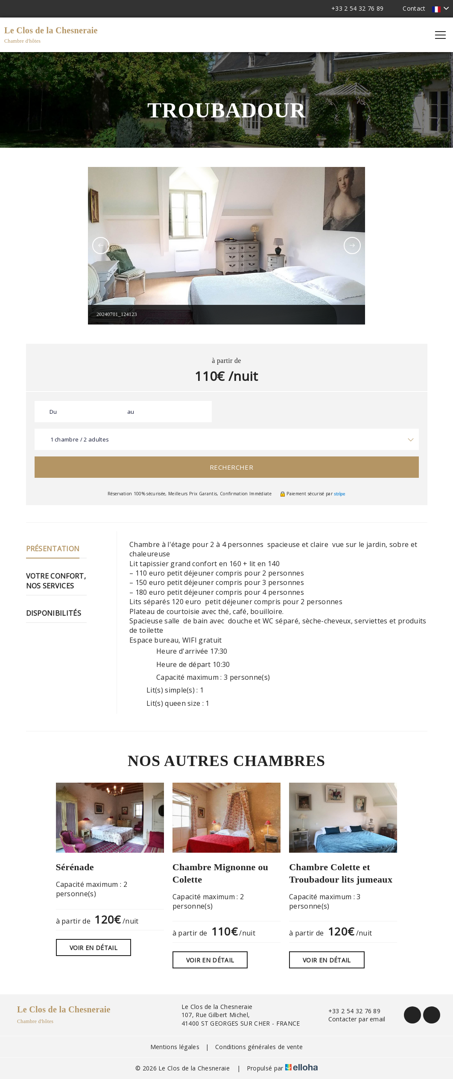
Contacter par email (352, 1019)
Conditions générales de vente (259, 1047)
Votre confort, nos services (56, 580)
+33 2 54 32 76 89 (349, 1011)
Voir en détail (93, 948)
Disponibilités (53, 613)
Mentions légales (174, 1047)
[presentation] (100, 245)
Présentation (53, 548)
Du (53, 411)
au (130, 411)
